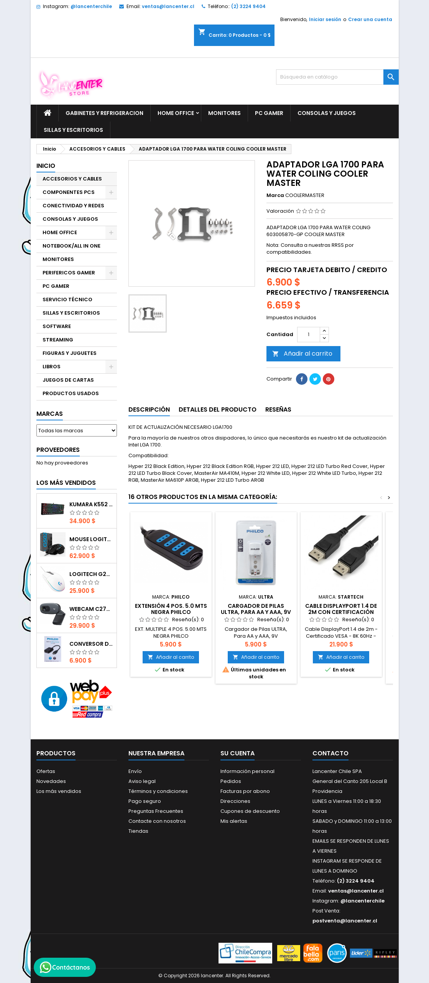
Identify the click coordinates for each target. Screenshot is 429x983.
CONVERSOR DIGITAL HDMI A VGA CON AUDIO (91, 644)
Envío (135, 771)
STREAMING (58, 339)
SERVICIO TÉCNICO (67, 299)
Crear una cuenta (370, 19)
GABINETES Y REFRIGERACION (104, 113)
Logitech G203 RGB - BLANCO (91, 574)
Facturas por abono (245, 791)
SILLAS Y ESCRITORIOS (73, 130)
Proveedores (58, 449)
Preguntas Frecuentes (155, 811)
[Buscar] (337, 77)
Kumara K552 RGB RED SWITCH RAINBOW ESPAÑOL (91, 504)
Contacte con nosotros (157, 821)
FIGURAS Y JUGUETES (70, 353)
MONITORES (224, 113)
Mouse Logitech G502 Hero (91, 539)
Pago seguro (144, 801)
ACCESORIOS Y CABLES (72, 178)
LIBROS (52, 366)
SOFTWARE (57, 326)
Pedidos (230, 781)
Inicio (45, 165)
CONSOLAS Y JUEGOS (327, 113)
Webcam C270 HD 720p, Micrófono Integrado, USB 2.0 (91, 609)
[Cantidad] (308, 334)
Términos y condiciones (158, 791)
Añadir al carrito (302, 353)
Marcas (49, 413)
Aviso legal (142, 781)
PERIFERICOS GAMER (69, 272)
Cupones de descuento (250, 811)
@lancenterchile (91, 6)
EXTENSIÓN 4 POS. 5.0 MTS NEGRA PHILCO (171, 609)
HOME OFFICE (176, 113)
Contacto (330, 753)
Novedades (51, 781)
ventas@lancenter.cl (168, 6)
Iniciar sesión (325, 19)
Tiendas (138, 831)
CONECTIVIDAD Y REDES (73, 205)
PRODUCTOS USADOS (71, 393)
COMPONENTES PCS (69, 192)
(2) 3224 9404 (248, 6)
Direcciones (235, 801)
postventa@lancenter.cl (344, 920)
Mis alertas (233, 821)
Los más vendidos (66, 482)
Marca (275, 195)
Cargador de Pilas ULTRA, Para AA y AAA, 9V (256, 609)
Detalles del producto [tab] (217, 409)
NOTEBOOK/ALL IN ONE (71, 245)
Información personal (247, 771)
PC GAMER (269, 113)
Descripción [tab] (149, 409)
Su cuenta (237, 753)
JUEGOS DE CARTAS (68, 380)
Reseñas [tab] (278, 409)
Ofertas (45, 771)
